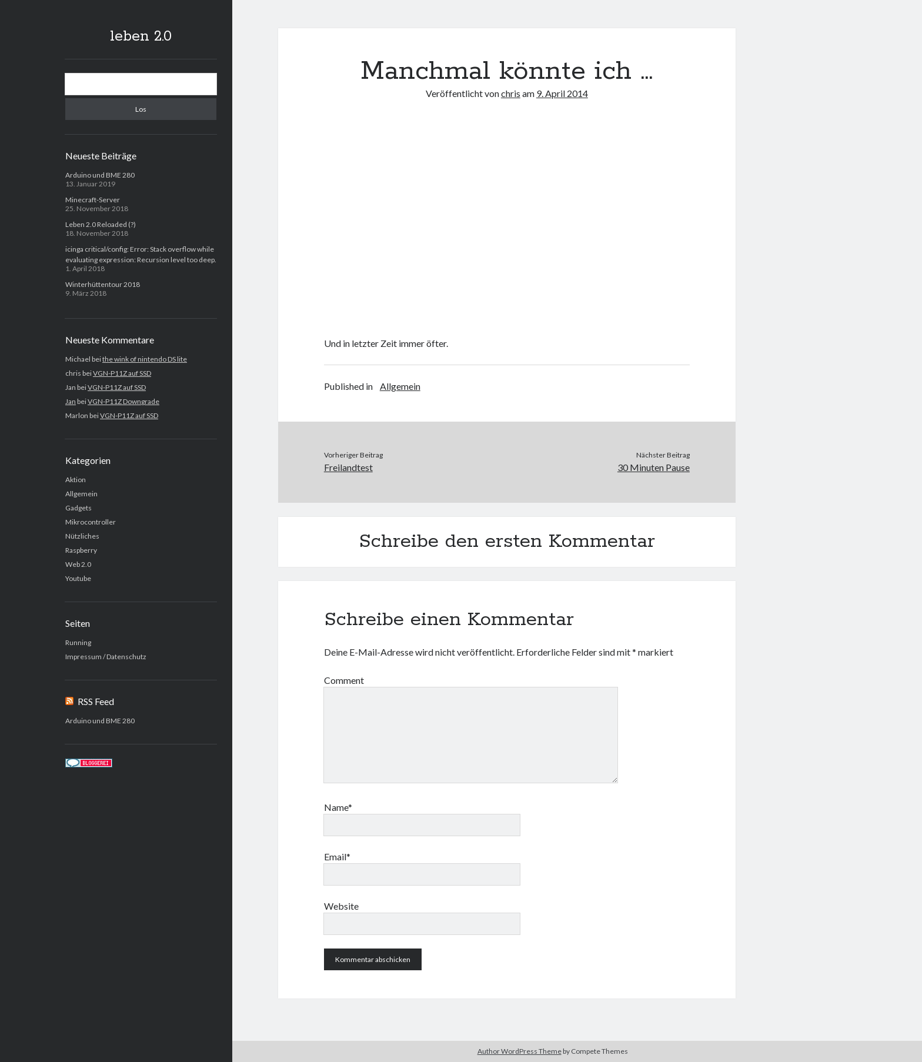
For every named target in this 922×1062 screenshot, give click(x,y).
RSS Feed (96, 701)
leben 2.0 (141, 36)
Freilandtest (348, 467)
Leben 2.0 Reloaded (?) (100, 224)
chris (510, 93)
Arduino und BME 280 (100, 175)
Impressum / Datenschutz (105, 656)
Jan (70, 401)
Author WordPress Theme (519, 1051)
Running (78, 642)
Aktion (75, 479)
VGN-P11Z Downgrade (123, 401)
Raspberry (81, 550)
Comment (344, 680)
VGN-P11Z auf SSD (122, 373)
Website (341, 905)
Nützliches (82, 536)
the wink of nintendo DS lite (144, 359)
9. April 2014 (562, 93)
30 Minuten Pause (653, 467)
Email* (337, 856)
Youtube (78, 578)
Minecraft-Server (92, 199)
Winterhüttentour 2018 (102, 284)
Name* (338, 807)
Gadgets (78, 507)
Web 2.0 (78, 564)
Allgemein (81, 493)
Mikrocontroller (90, 521)
